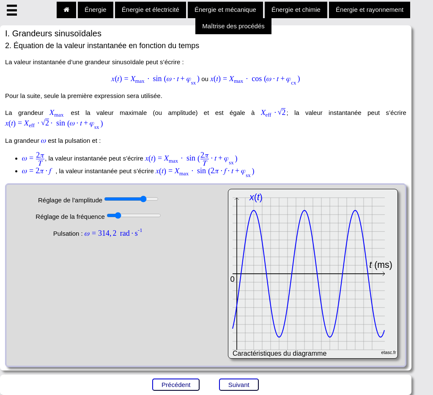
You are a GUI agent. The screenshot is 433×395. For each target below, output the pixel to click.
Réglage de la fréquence (71, 216)
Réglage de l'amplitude (71, 200)
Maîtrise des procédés (233, 26)
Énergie (96, 9)
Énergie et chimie (296, 9)
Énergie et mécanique (225, 9)
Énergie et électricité (150, 9)
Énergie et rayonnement (369, 9)
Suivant (238, 384)
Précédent (176, 384)
